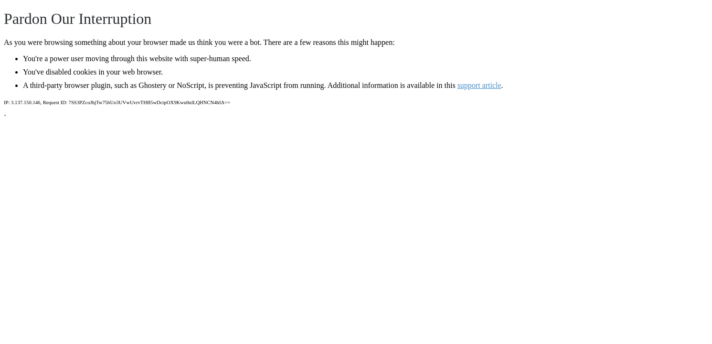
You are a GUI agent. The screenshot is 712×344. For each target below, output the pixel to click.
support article (479, 85)
